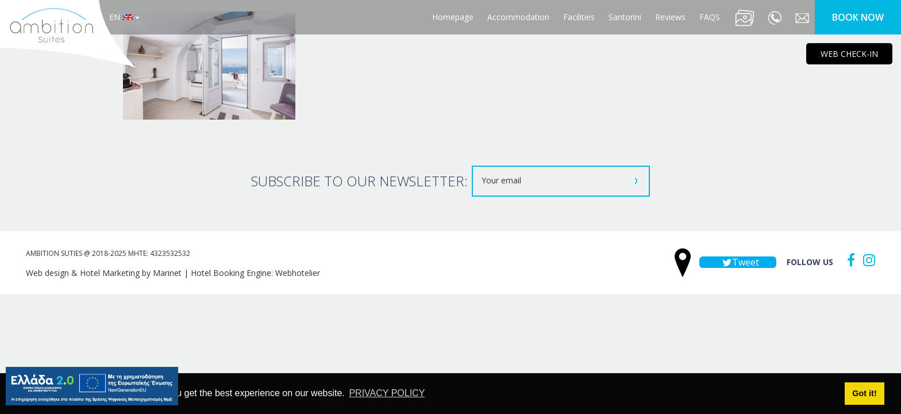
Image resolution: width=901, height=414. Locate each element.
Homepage (452, 17)
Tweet (738, 262)
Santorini (625, 17)
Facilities (579, 17)
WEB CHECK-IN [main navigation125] (849, 53)
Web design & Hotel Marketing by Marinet (104, 272)
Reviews (670, 17)
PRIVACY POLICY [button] (387, 393)
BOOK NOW (858, 17)
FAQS (709, 17)
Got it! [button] (864, 393)
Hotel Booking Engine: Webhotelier (255, 272)
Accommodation (518, 17)
